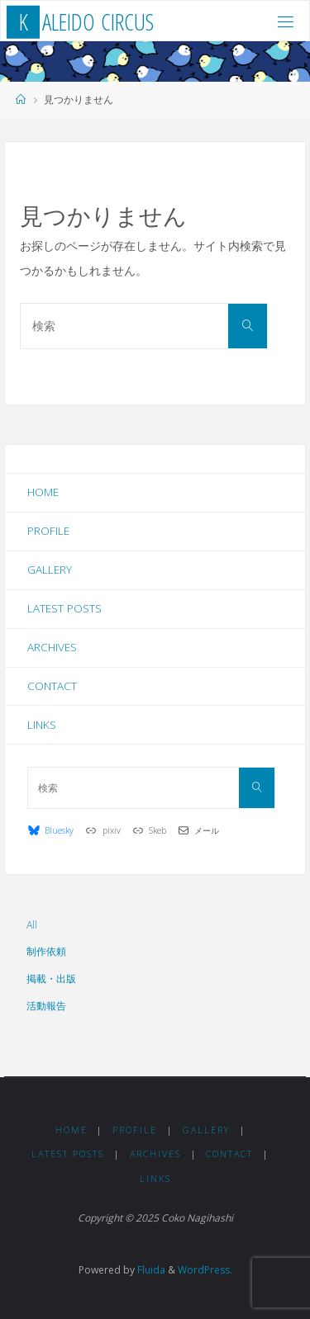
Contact (52, 685)
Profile (48, 530)
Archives (52, 647)
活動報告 (46, 1006)
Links (41, 724)
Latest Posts (64, 608)
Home (43, 492)
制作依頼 (46, 951)
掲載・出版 (51, 979)
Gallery (49, 569)
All (31, 925)
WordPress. (205, 1270)
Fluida (150, 1270)
